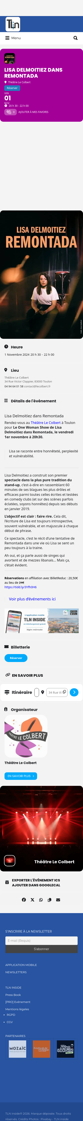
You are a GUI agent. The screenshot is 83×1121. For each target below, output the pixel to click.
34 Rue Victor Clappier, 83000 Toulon (28, 381)
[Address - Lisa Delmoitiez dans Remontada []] (36, 692)
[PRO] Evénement (17, 1002)
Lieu (15, 370)
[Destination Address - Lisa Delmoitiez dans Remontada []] (57, 692)
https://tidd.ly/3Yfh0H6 (21, 587)
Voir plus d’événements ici (32, 598)
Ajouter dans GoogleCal (36, 885)
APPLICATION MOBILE (21, 965)
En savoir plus (21, 776)
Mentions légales (17, 1009)
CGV (10, 1022)
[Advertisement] (41, 167)
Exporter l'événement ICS (36, 880)
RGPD (11, 1014)
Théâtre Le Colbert (17, 377)
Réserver (16, 658)
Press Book (13, 995)
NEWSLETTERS (16, 972)
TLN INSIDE (13, 987)
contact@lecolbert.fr (37, 386)
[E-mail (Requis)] (41, 940)
